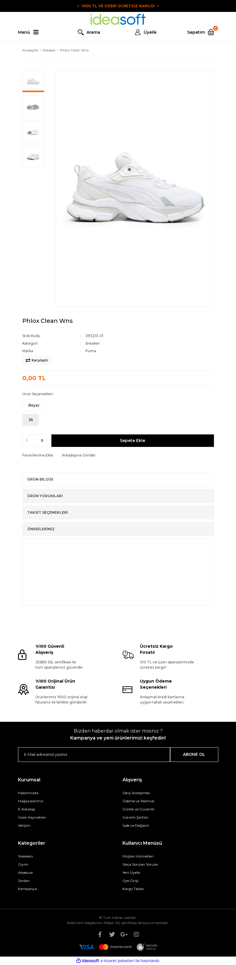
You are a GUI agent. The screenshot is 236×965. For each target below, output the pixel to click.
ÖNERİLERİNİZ (41, 529)
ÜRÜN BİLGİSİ (40, 479)
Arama (93, 32)
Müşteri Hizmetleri (138, 856)
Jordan (24, 880)
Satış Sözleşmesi (136, 793)
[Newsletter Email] (94, 755)
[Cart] (202, 32)
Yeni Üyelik (131, 872)
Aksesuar (25, 872)
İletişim (24, 825)
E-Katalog (26, 809)
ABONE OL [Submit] (194, 754)
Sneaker (92, 343)
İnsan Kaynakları (32, 817)
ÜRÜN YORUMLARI (45, 496)
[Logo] (118, 19)
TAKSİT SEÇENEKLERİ (47, 512)
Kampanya (27, 889)
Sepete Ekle (132, 440)
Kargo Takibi (133, 889)
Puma (90, 351)
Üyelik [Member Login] (150, 32)
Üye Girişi (130, 880)
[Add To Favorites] (37, 455)
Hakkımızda (28, 793)
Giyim (23, 864)
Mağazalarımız (31, 801)
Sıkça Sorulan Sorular (140, 864)
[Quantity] (34, 440)
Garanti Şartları (135, 817)
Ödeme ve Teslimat (138, 801)
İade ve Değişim (135, 825)
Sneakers (25, 856)
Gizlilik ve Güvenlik (138, 809)
